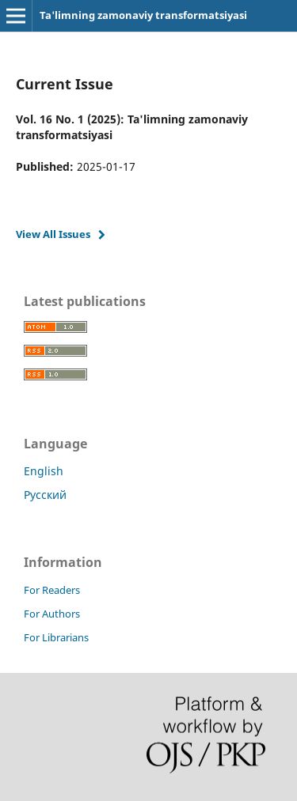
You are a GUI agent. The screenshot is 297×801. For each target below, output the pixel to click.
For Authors (52, 613)
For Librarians (56, 637)
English (43, 470)
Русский (45, 494)
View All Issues (53, 234)
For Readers (52, 590)
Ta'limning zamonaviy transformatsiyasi (143, 15)
